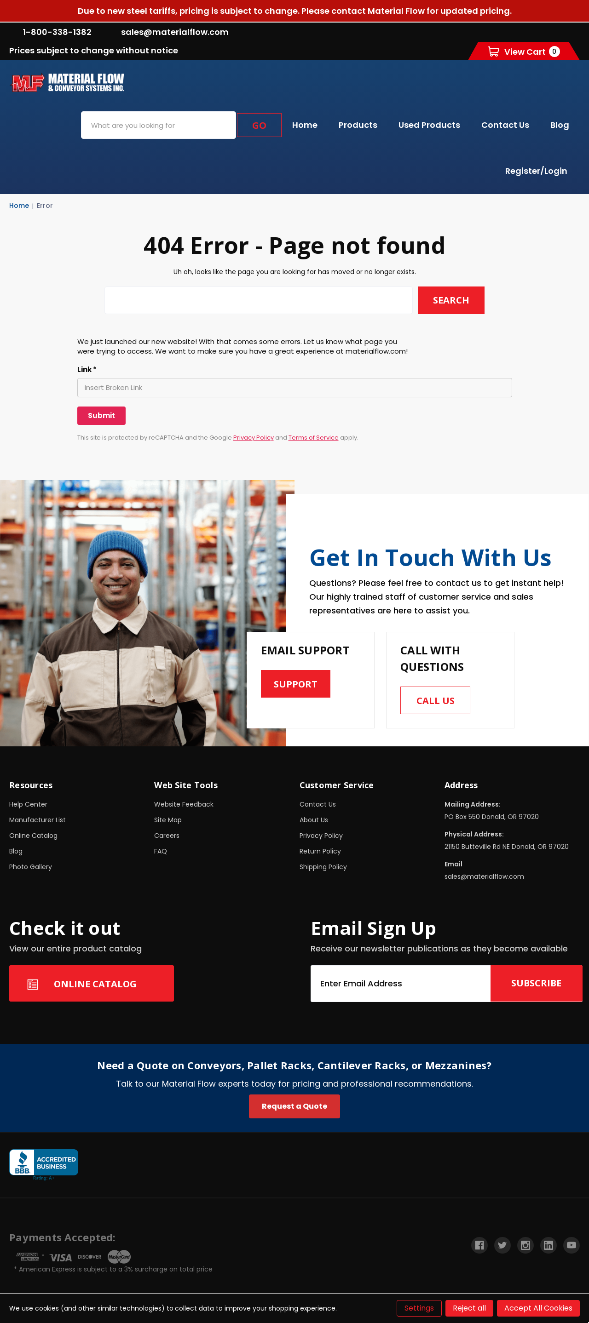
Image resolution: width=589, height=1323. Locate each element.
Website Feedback (184, 804)
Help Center (28, 804)
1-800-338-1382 (50, 32)
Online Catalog (33, 835)
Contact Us (505, 125)
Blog (559, 125)
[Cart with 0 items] (524, 51)
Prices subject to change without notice (93, 50)
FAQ (160, 851)
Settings (419, 1308)
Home (305, 125)
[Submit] (101, 416)
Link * (87, 369)
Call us (435, 700)
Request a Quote (294, 1106)
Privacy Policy (253, 437)
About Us (314, 820)
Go (259, 125)
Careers (166, 835)
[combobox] (158, 125)
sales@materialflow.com (168, 32)
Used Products (429, 125)
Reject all (469, 1308)
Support (296, 684)
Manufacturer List (37, 820)
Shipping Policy (323, 866)
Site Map (168, 820)
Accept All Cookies (538, 1308)
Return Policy (320, 851)
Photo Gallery (30, 866)
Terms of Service (314, 437)
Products (358, 125)
